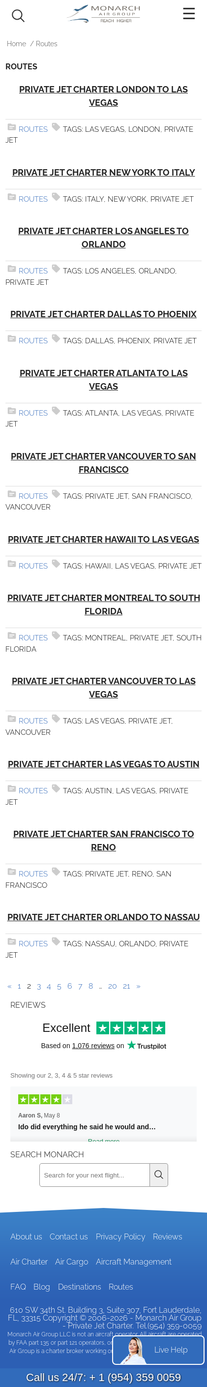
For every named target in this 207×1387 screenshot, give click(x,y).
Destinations (79, 1287)
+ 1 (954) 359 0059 (135, 1377)
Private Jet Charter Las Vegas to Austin (104, 764)
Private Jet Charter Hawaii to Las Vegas (103, 539)
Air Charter (29, 1261)
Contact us (69, 1236)
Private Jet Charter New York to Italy (103, 172)
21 (126, 986)
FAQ (18, 1287)
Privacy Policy (121, 1236)
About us (26, 1236)
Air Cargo (71, 1261)
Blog (41, 1287)
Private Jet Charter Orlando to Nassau (103, 917)
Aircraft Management (134, 1261)
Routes (33, 129)
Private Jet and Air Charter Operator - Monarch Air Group (103, 14)
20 (112, 986)
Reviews (167, 1236)
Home (16, 44)
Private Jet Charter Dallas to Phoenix (103, 314)
